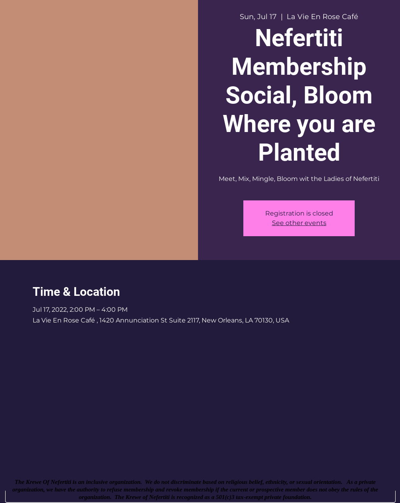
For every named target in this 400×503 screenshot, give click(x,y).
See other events (299, 223)
